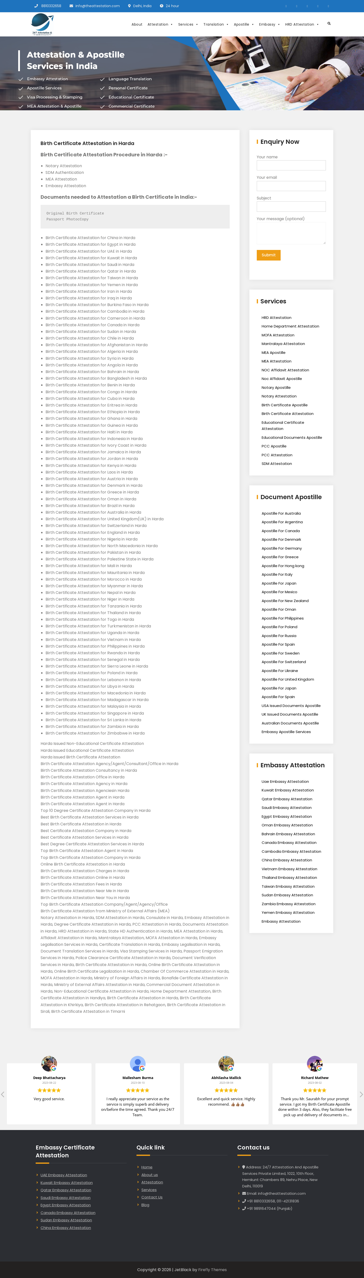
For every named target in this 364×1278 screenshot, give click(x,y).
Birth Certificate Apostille (285, 405)
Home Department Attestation (290, 326)
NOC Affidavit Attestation (285, 370)
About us (149, 1174)
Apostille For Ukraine (280, 671)
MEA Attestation (276, 361)
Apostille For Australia (281, 513)
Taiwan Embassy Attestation (288, 886)
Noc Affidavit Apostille (282, 379)
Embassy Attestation (281, 921)
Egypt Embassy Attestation (287, 816)
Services (188, 24)
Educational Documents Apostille (292, 438)
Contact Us (152, 1197)
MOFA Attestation (278, 335)
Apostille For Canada (281, 531)
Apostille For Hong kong (283, 566)
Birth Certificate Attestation (288, 414)
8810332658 (51, 5)
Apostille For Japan (279, 583)
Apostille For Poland (279, 627)
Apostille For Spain (278, 644)
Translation (216, 24)
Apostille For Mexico (279, 592)
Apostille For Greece (280, 557)
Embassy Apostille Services (286, 732)
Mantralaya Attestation (283, 344)
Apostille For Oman (279, 609)
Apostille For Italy (277, 574)
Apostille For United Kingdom (288, 679)
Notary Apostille (276, 388)
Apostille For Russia (279, 636)
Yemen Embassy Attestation (288, 913)
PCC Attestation (277, 455)
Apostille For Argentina (282, 522)
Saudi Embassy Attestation (287, 808)
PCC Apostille (274, 446)
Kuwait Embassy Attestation (288, 790)
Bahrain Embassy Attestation (288, 834)
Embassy (269, 24)
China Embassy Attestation (287, 860)
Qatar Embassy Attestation (287, 799)
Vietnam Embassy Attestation (289, 869)
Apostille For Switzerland (284, 662)
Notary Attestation (279, 396)
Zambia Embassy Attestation (289, 904)
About (137, 24)
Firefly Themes (212, 1270)
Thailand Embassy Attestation (289, 878)
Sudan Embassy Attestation (287, 895)
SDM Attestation (277, 464)
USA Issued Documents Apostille (291, 706)
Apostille (244, 24)
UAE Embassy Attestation (64, 1175)
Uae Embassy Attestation (285, 782)
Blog (145, 1204)
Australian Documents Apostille (290, 723)
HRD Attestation (302, 24)
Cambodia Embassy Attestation (291, 851)
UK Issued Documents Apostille (290, 714)
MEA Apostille (274, 353)
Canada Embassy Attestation (289, 843)
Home (146, 1167)
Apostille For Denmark (281, 539)
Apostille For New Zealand (285, 601)
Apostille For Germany (282, 548)
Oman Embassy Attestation (287, 825)
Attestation (160, 24)
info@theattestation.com (98, 5)
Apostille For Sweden (281, 653)
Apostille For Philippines (283, 618)
